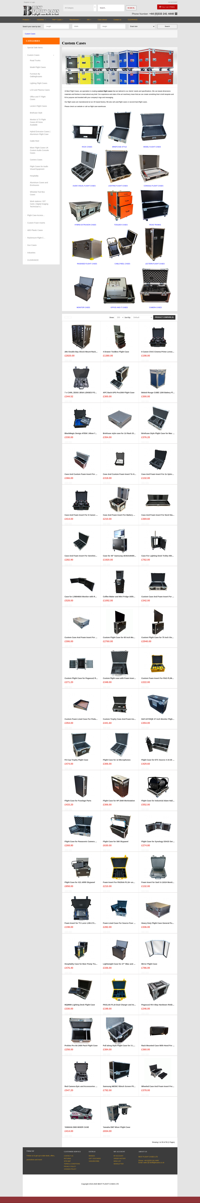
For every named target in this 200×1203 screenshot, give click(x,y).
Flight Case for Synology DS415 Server (158, 844)
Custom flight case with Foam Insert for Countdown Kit (127, 681)
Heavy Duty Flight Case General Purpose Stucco (162, 926)
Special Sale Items (35, 47)
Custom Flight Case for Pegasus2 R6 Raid (83, 681)
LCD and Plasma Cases (40, 90)
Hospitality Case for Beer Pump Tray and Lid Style (87, 966)
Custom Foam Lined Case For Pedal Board (83, 722)
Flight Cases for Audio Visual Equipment (39, 167)
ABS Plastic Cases (35, 230)
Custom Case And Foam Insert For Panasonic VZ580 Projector (168, 599)
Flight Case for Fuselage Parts (78, 803)
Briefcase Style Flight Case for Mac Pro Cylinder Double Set (167, 436)
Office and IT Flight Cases (38, 98)
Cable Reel (34, 141)
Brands (92, 1156)
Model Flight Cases (38, 67)
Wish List (117, 1161)
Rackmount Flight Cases (36, 238)
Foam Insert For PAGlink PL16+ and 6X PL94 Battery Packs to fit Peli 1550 (135, 885)
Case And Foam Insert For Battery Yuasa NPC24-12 (125, 517)
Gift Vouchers (95, 1158)
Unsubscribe (94, 1161)
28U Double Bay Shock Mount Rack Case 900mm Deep (89, 354)
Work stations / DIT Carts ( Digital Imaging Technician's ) (39, 204)
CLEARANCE (33, 260)
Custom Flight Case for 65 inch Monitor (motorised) (125, 640)
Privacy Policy (70, 1166)
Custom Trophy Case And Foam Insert (120, 722)
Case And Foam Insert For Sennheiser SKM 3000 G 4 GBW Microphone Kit (97, 558)
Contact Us (68, 1156)
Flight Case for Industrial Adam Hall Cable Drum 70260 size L (168, 803)
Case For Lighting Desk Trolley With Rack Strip (162, 558)
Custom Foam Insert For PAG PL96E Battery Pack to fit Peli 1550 (169, 681)
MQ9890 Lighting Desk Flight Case (80, 1007)
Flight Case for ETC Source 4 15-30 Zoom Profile (162, 762)
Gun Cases (32, 245)
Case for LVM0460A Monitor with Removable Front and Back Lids (93, 599)
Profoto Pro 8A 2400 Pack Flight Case (81, 1048)
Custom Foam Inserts (36, 223)
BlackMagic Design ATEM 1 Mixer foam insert (84, 436)
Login (33, 2)
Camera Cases (36, 160)
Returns (67, 1158)
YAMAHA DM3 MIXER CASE (77, 1130)
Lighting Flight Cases (38, 83)
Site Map (67, 1161)
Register (26, 2)
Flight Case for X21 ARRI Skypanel (80, 885)
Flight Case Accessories (36, 215)
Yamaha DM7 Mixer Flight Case (116, 1130)
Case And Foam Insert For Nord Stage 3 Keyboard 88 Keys (167, 517)
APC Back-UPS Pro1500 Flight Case (118, 395)
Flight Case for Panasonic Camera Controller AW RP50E (89, 844)
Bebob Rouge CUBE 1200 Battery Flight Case (161, 395)
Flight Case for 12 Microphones (116, 762)
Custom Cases (30, 34)
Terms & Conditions (72, 1164)
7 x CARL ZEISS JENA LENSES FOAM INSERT (85, 395)
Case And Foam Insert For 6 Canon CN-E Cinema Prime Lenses (92, 517)
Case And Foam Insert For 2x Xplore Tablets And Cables (166, 477)
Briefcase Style (36, 113)
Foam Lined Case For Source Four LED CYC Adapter (126, 926)
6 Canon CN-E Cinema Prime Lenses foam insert (162, 354)
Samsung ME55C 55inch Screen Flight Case (122, 1089)
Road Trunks (35, 60)
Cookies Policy (70, 1169)
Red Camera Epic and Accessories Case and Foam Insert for (91, 1089)
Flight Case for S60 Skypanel (115, 844)
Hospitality (34, 176)
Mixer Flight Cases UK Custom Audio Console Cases (39, 150)
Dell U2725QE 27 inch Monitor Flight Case (159, 722)
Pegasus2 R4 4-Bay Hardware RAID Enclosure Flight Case (166, 1007)
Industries (31, 253)
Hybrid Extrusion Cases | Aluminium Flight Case (40, 132)
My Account (118, 1156)
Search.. (131, 8)
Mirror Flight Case (149, 966)
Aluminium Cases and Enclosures (39, 183)
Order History (120, 1158)
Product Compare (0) (164, 317)
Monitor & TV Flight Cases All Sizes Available (38, 122)
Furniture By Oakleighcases (36, 75)
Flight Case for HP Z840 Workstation (119, 803)
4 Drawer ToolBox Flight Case (116, 354)
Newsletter (119, 1164)
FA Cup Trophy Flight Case (76, 762)
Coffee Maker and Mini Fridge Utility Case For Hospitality (128, 599)
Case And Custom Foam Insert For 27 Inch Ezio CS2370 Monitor (93, 477)
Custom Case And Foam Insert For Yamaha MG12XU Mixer (90, 640)
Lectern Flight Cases (38, 106)
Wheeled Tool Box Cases (37, 193)
